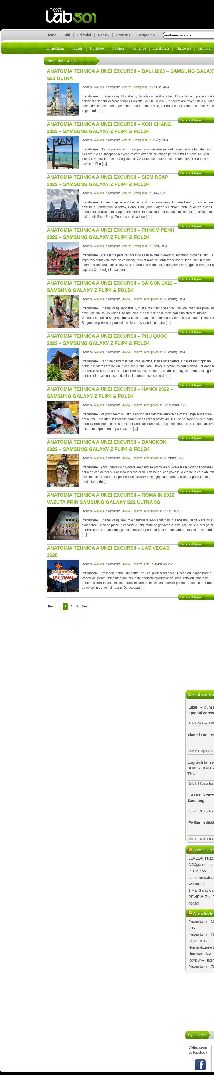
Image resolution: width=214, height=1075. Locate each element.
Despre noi (146, 35)
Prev (51, 606)
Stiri (66, 35)
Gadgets (118, 48)
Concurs (123, 35)
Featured (126, 87)
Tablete (77, 48)
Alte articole (203, 913)
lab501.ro (74, 18)
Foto (146, 564)
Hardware (183, 48)
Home (51, 35)
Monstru (99, 87)
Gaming (204, 48)
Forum (103, 35)
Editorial (84, 35)
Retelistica (161, 48)
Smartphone (55, 48)
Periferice (139, 48)
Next (85, 606)
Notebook (97, 48)
